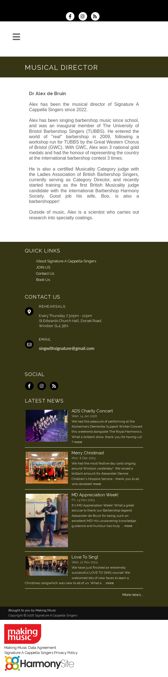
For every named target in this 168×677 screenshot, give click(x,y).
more (78, 442)
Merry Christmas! (88, 452)
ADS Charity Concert (92, 411)
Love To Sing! (85, 557)
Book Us (43, 280)
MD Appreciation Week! (95, 494)
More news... (132, 595)
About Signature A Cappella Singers (66, 261)
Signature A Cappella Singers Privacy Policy (41, 653)
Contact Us (45, 273)
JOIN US (43, 267)
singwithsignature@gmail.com (66, 348)
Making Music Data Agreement (30, 647)
